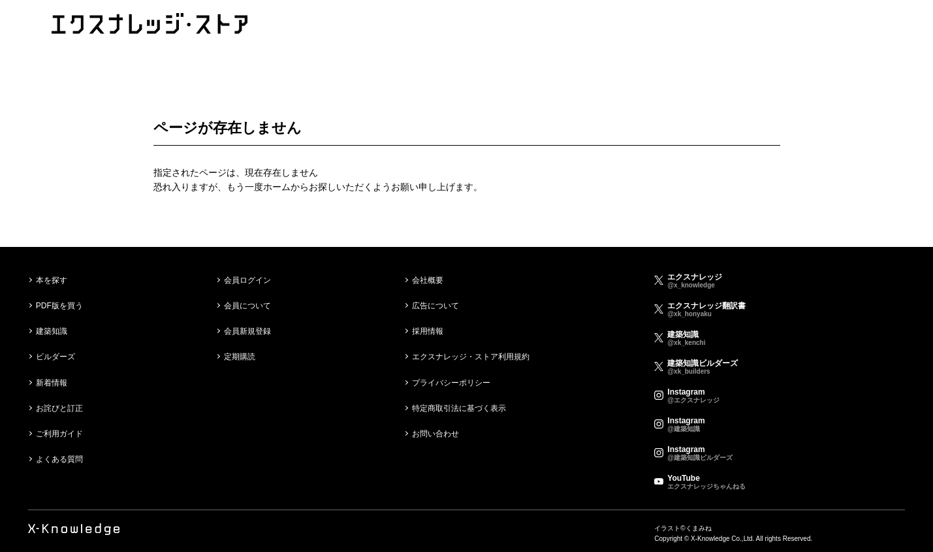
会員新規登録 (247, 331)
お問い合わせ (435, 433)
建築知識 (51, 331)
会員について (247, 305)
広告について (435, 305)
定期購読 (239, 356)
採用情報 (427, 331)
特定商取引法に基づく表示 (459, 408)
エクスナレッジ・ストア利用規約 (471, 356)
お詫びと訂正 (59, 408)
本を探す (51, 280)
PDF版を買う (59, 305)
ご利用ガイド (59, 433)
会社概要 (427, 280)
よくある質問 (59, 459)
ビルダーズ (55, 356)
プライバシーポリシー (451, 382)
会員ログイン (247, 280)
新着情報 (51, 382)
